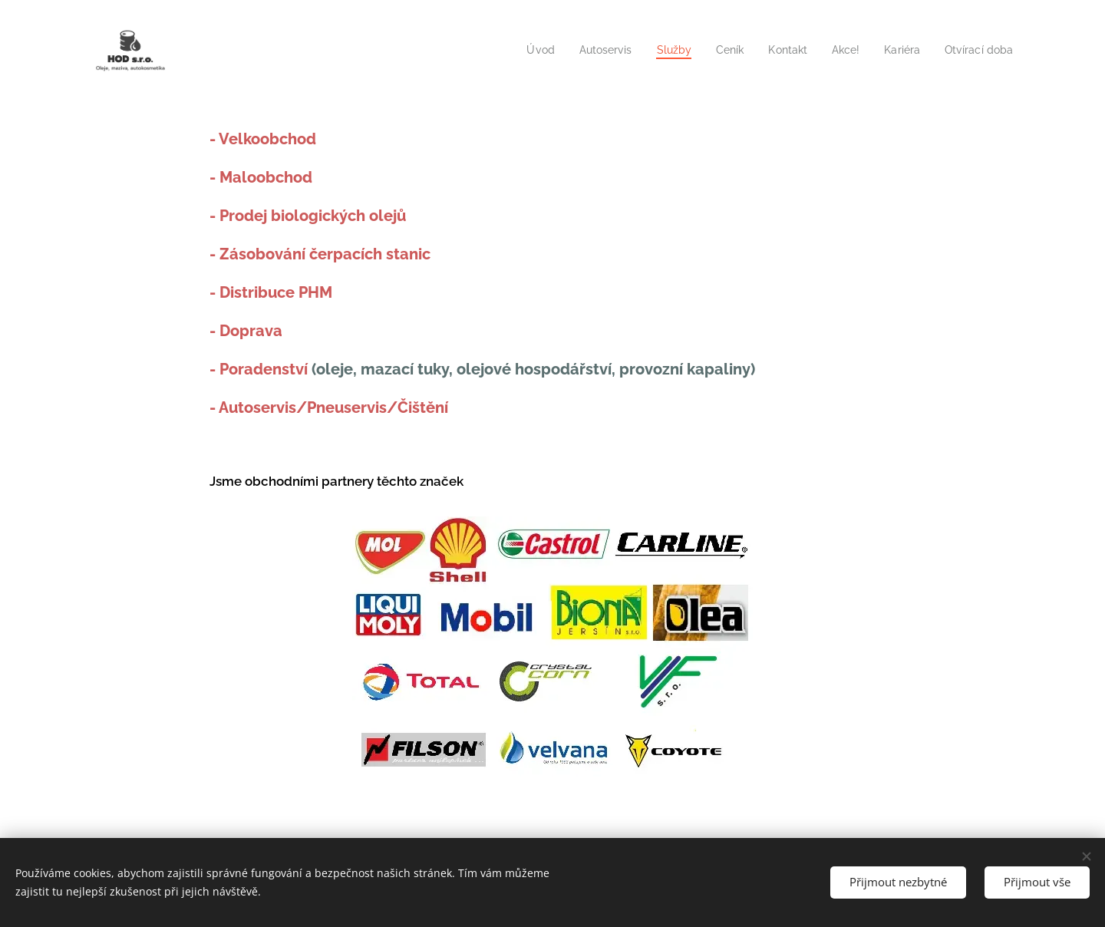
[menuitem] (519, 50)
